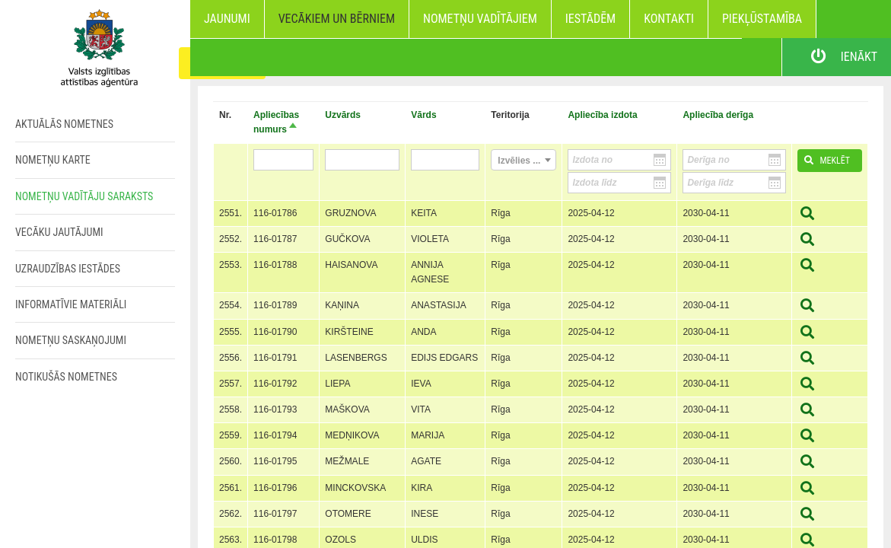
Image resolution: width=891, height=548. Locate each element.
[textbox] (523, 160)
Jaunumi (227, 18)
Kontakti (669, 18)
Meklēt (824, 160)
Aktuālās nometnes (64, 124)
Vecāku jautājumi (59, 232)
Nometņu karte (53, 160)
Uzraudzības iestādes (67, 269)
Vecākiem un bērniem (336, 18)
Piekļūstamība (762, 18)
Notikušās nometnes (66, 377)
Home (95, 45)
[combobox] (523, 159)
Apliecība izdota (602, 115)
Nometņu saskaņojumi (70, 340)
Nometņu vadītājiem (480, 18)
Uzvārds (343, 115)
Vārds (423, 115)
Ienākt (836, 57)
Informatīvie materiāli (70, 304)
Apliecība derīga (718, 115)
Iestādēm (590, 18)
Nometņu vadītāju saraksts (84, 196)
